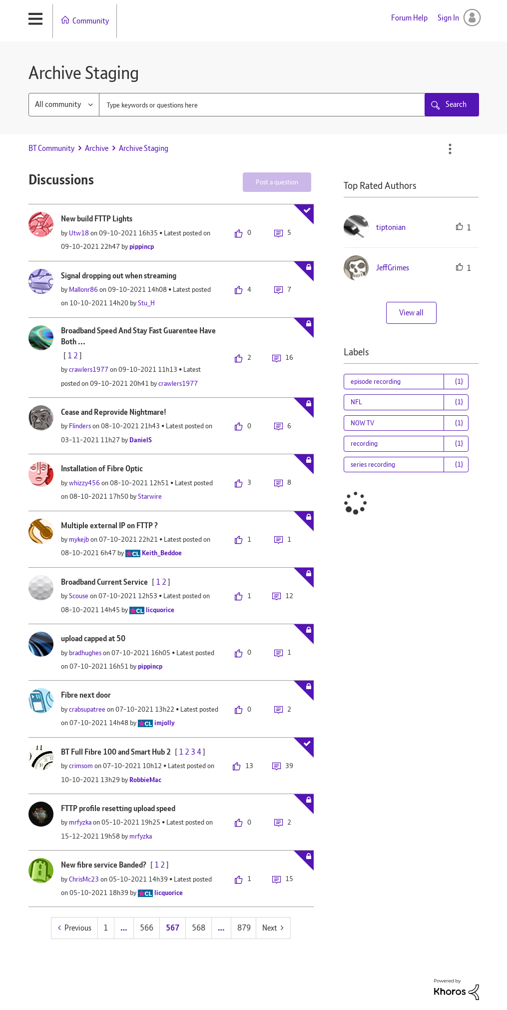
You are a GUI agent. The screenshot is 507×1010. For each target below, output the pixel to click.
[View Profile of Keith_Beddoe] (162, 552)
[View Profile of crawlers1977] (88, 369)
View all (411, 312)
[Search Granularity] (64, 104)
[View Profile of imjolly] (164, 722)
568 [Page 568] (198, 928)
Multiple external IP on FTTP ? (109, 525)
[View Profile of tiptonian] (391, 227)
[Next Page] (273, 928)
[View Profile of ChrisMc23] (84, 879)
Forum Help (409, 17)
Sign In (448, 17)
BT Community (51, 148)
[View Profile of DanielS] (140, 439)
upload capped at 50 (93, 638)
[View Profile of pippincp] (141, 246)
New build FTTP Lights (96, 218)
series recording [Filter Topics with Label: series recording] (373, 464)
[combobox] (272, 104)
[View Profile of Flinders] (80, 425)
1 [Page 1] (105, 928)
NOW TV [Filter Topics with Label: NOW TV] (362, 422)
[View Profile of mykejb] (79, 539)
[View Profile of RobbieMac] (145, 779)
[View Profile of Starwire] (150, 496)
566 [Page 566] (146, 928)
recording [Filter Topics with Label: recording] (364, 443)
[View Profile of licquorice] (160, 609)
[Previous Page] (74, 928)
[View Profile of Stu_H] (146, 302)
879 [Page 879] (244, 928)
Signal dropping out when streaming (118, 275)
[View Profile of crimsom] (81, 765)
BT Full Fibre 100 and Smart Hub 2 (116, 752)
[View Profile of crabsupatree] (87, 709)
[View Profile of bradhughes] (85, 652)
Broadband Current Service (104, 582)
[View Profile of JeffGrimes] (392, 267)
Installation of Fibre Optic (102, 468)
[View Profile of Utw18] (79, 232)
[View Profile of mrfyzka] (80, 822)
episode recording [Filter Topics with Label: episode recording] (376, 381)
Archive (96, 148)
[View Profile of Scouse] (78, 595)
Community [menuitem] (90, 20)
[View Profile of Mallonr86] (83, 289)
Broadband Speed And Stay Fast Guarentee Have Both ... (138, 336)
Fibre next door (86, 695)
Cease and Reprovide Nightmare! (113, 412)
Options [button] (450, 148)
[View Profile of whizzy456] (84, 482)
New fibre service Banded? (103, 865)
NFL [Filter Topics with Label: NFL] (356, 401)
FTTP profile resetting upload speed (118, 808)
